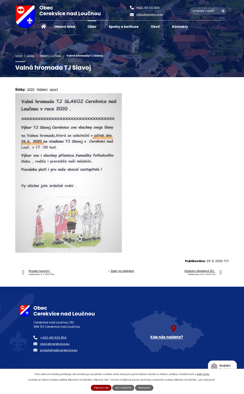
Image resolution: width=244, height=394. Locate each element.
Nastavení (144, 387)
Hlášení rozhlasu (50, 56)
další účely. (203, 374)
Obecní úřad (64, 26)
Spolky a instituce (124, 26)
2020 (30, 89)
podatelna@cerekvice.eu (58, 350)
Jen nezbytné (123, 387)
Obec (91, 26)
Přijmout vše (101, 387)
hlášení (42, 89)
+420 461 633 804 (53, 338)
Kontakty (180, 26)
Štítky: (20, 89)
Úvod (43, 26)
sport (54, 89)
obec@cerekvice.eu (54, 344)
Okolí (155, 26)
